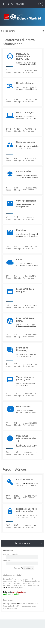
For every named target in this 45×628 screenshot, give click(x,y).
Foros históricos (14, 469)
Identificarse (8, 550)
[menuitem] (11, 4)
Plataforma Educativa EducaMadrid (18, 42)
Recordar (18, 568)
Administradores (18, 592)
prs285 (14, 608)
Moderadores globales (11, 594)
